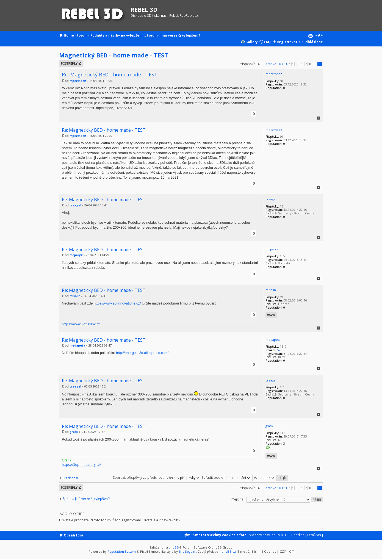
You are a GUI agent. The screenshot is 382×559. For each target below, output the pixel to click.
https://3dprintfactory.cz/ (81, 464)
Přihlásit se (313, 42)
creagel (75, 205)
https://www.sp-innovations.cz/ (117, 303)
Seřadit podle (226, 477)
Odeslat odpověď (71, 63)
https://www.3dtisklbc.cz (81, 324)
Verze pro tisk (311, 35)
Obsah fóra (73, 535)
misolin (75, 296)
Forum (82, 35)
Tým (186, 535)
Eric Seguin (187, 551)
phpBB (174, 547)
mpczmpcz (78, 81)
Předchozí (70, 478)
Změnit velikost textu (319, 35)
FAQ (267, 42)
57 (278, 350)
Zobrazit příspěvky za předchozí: (156, 477)
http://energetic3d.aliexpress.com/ (142, 353)
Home (69, 35)
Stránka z (276, 64)
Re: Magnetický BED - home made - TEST (109, 74)
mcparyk (76, 255)
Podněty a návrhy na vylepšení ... (118, 35)
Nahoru (318, 118)
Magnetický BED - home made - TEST (113, 55)
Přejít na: (237, 499)
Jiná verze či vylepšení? (180, 35)
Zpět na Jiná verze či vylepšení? (86, 499)
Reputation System (121, 551)
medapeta (77, 345)
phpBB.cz (229, 551)
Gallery (251, 42)
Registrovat (287, 42)
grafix (74, 432)
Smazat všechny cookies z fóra (220, 535)
